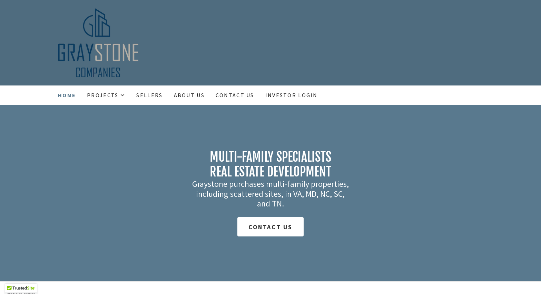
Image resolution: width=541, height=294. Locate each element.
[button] (106, 95)
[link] (98, 42)
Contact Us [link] (235, 95)
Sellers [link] (149, 95)
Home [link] (67, 95)
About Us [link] (189, 95)
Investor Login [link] (291, 95)
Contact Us (270, 227)
